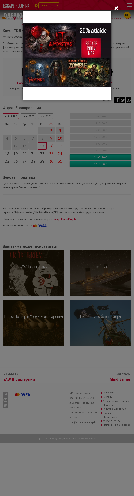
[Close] (116, 8)
